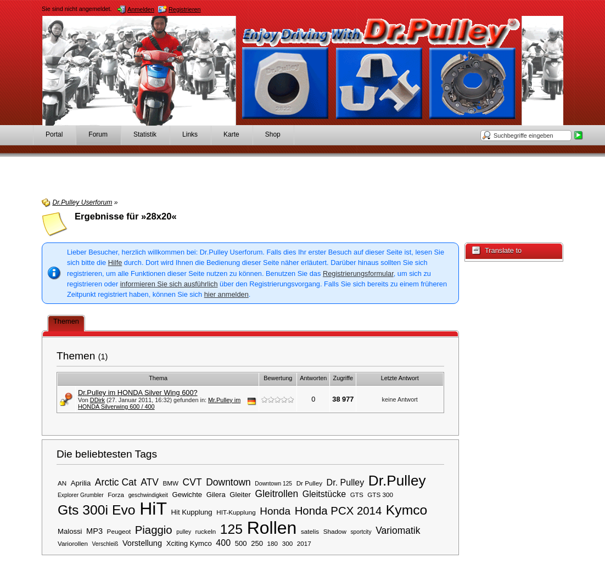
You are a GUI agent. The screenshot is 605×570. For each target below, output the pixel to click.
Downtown (228, 482)
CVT (192, 482)
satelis (310, 531)
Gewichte (187, 494)
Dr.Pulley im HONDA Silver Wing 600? (138, 392)
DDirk (97, 400)
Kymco (407, 510)
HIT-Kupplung (235, 512)
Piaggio (153, 530)
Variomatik (398, 530)
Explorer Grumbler (81, 495)
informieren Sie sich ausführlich (169, 284)
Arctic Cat (116, 482)
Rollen (272, 528)
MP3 (94, 531)
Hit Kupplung (191, 512)
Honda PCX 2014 (338, 511)
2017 (304, 543)
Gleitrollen (277, 493)
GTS (356, 494)
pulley (183, 532)
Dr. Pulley (346, 482)
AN (62, 483)
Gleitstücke (324, 494)
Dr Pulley (309, 483)
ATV (150, 482)
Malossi (70, 531)
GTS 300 (380, 494)
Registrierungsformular (358, 273)
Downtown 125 (273, 484)
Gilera (216, 494)
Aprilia (81, 483)
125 (231, 529)
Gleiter (240, 494)
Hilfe (115, 262)
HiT (153, 508)
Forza (116, 494)
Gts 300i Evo (97, 510)
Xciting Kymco (189, 543)
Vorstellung (142, 543)
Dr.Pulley (397, 480)
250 (257, 543)
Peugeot (119, 531)
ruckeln (205, 531)
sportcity (360, 532)
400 (223, 543)
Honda (275, 511)
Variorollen (73, 543)
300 (287, 543)
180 (272, 543)
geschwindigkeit (148, 495)
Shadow (334, 531)
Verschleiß (105, 544)
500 (241, 543)
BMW (170, 483)
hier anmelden (226, 294)
